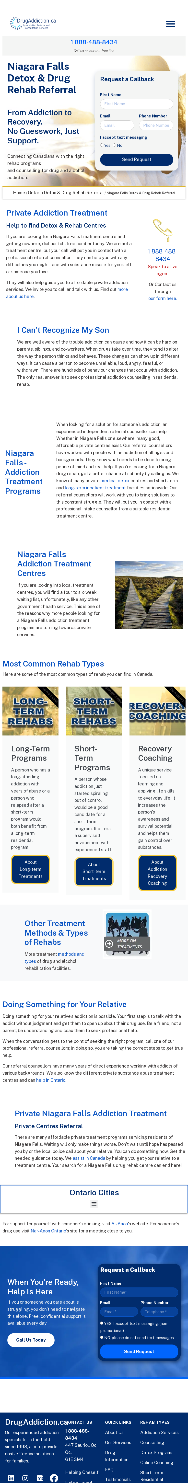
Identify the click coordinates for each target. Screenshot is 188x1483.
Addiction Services (159, 1432)
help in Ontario (50, 1080)
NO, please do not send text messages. (139, 1337)
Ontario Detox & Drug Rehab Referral (66, 192)
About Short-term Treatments (94, 871)
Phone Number (153, 116)
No (119, 145)
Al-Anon (119, 1223)
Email (105, 116)
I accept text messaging (123, 137)
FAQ (109, 1469)
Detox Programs (157, 1452)
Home (19, 192)
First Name (110, 94)
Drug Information (117, 1456)
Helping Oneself (82, 1472)
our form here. (162, 298)
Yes (107, 145)
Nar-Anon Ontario (48, 1230)
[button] (170, 23)
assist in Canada (89, 1158)
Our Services (118, 1442)
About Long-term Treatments (31, 869)
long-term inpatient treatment (95, 487)
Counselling (152, 1442)
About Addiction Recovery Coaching (157, 873)
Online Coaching (156, 1462)
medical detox (115, 480)
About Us (114, 1432)
